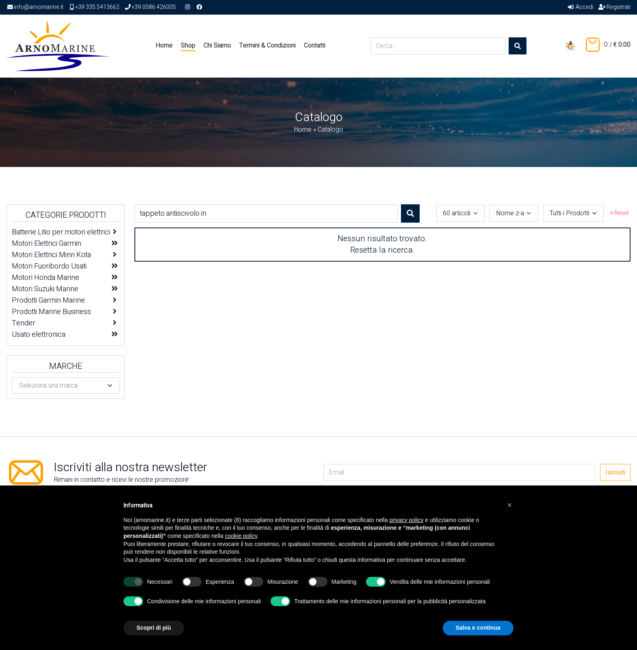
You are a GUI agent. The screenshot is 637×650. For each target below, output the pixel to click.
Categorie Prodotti (65, 215)
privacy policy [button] (406, 520)
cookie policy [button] (241, 536)
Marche (65, 366)
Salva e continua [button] (478, 627)
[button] (509, 504)
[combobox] (460, 213)
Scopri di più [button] (153, 627)
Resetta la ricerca (381, 250)
